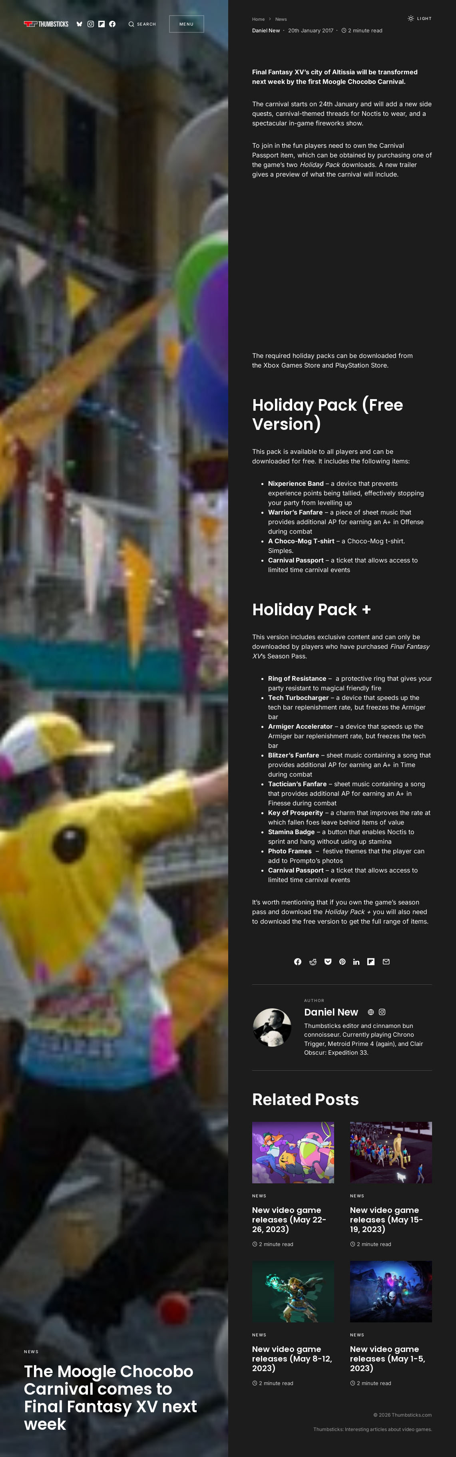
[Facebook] (112, 24)
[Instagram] (91, 24)
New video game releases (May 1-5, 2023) (387, 1359)
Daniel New (331, 1012)
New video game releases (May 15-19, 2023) (386, 1220)
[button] (142, 24)
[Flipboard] (101, 24)
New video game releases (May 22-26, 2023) (289, 1220)
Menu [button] (186, 24)
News (31, 1351)
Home (258, 19)
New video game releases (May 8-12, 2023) (292, 1359)
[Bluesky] (79, 24)
